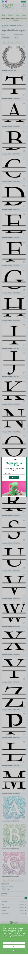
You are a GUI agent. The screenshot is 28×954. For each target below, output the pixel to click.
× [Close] (25, 458)
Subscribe (14, 477)
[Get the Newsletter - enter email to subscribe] (14, 473)
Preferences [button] (13, 936)
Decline (14, 946)
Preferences (14, 950)
